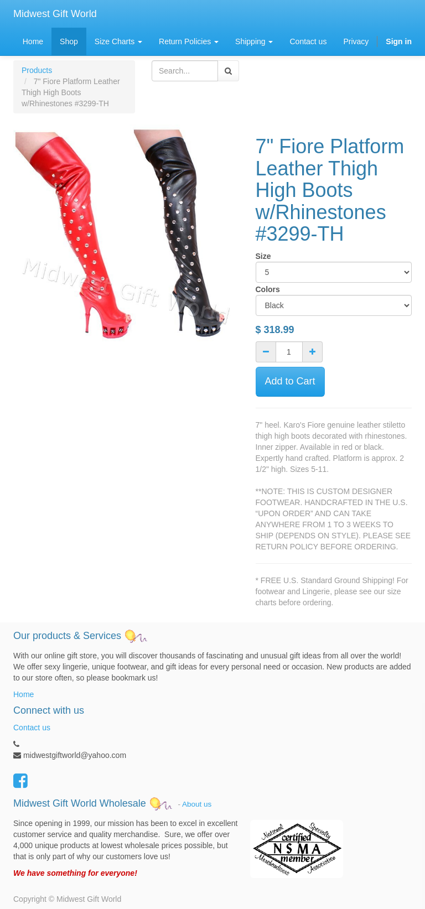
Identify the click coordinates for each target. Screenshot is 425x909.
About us (196, 803)
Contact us (31, 727)
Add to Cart (290, 381)
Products (37, 70)
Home (23, 694)
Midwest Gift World (55, 13)
